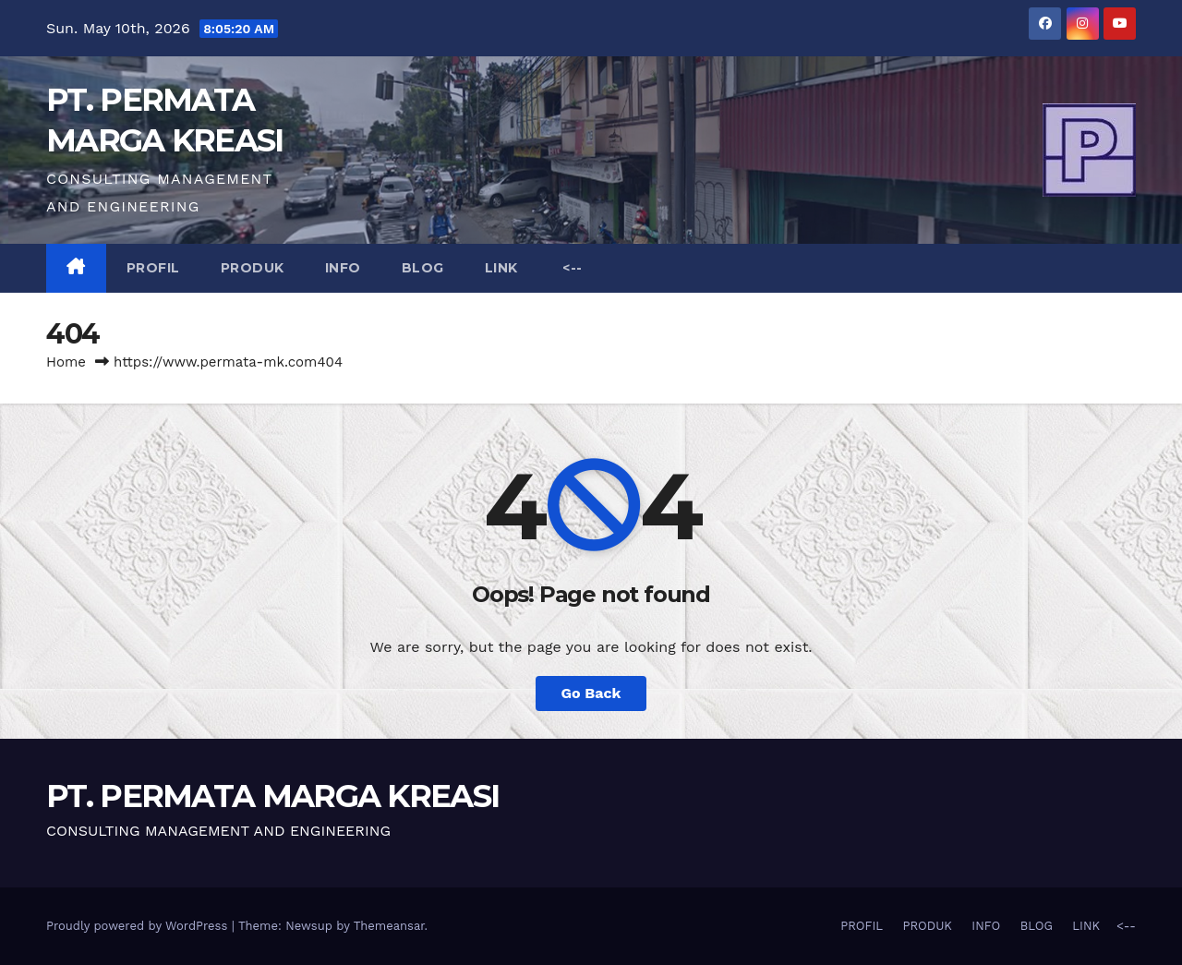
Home (66, 362)
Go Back (591, 693)
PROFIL (153, 267)
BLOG (423, 267)
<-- (571, 267)
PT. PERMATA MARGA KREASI (272, 796)
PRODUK (252, 267)
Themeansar (389, 926)
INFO (343, 267)
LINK (501, 267)
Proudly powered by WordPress (139, 926)
